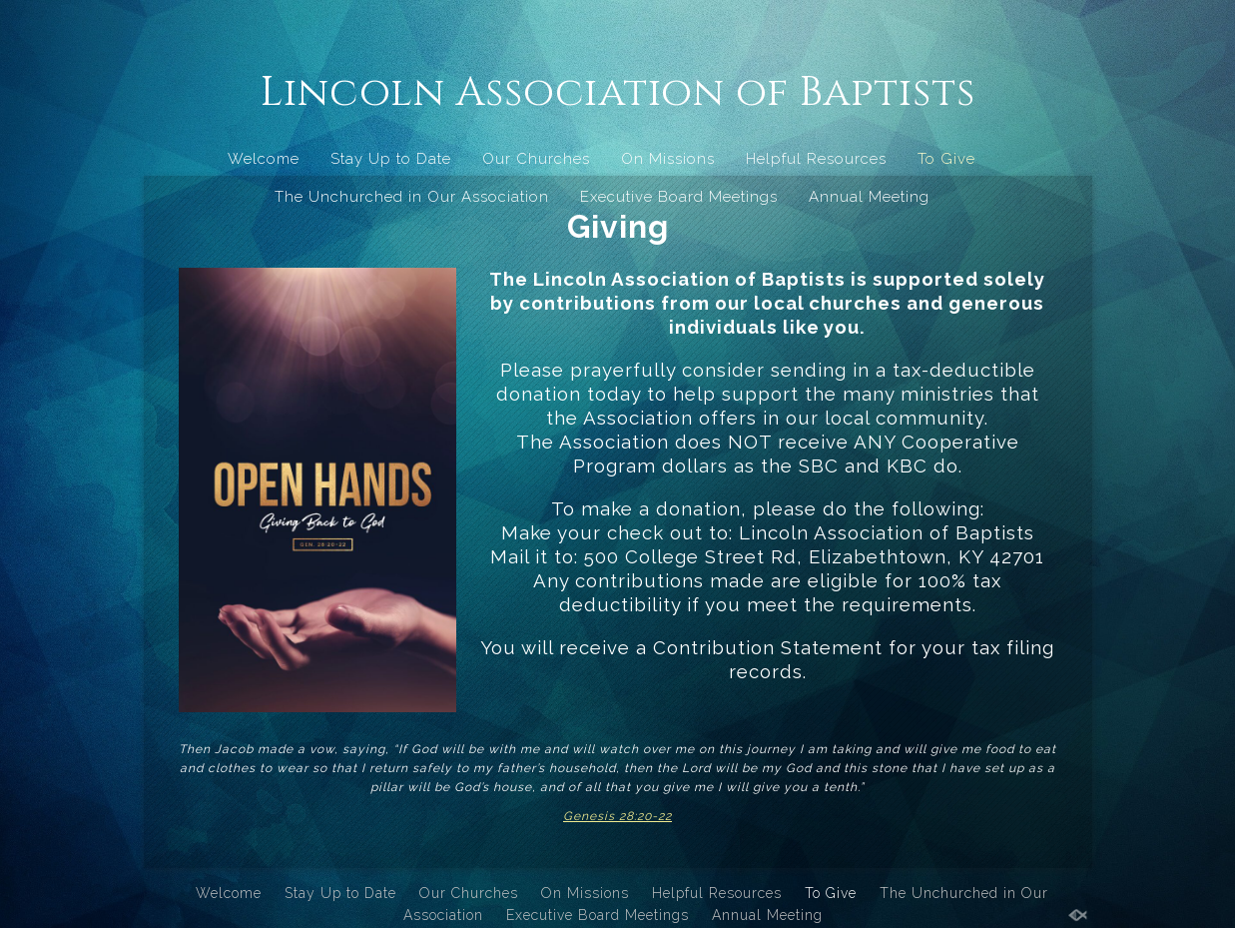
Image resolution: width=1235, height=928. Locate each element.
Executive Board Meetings (679, 197)
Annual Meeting (869, 197)
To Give (946, 159)
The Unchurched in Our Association (412, 197)
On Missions (668, 159)
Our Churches (536, 159)
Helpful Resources (816, 159)
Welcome (264, 159)
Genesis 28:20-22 (617, 816)
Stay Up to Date (390, 159)
